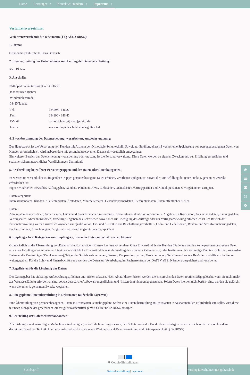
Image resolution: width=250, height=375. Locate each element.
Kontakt (115, 369)
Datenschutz (130, 369)
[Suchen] (71, 369)
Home (23, 3)
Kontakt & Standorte (70, 3)
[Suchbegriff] (48, 370)
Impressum (101, 3)
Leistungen (40, 3)
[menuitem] (23, 4)
